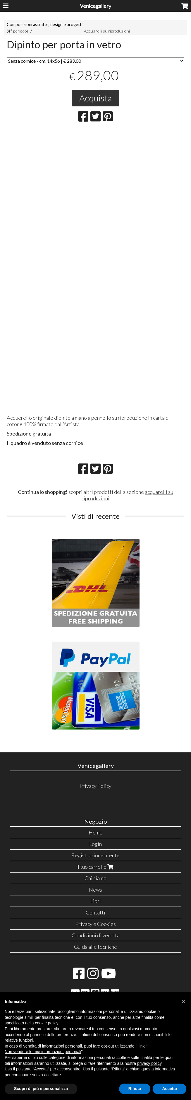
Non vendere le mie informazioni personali (43, 1051)
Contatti (95, 912)
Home (95, 832)
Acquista (95, 98)
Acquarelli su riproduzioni (107, 30)
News (95, 889)
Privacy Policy (95, 786)
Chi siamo (95, 878)
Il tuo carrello (95, 866)
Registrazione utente (95, 855)
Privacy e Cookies (95, 924)
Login (95, 844)
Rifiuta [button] (134, 1088)
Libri (95, 901)
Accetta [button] (169, 1088)
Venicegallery (95, 6)
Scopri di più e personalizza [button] (41, 1088)
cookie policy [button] (46, 1023)
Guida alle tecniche (95, 946)
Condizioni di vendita (96, 935)
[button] (183, 1001)
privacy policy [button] (149, 1063)
